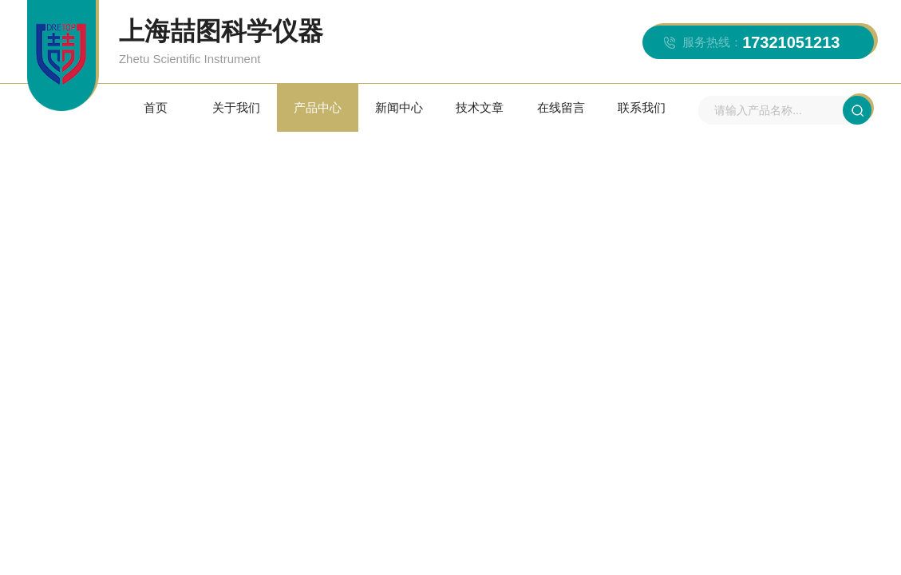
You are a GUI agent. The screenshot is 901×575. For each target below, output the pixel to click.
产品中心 (318, 107)
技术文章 (480, 107)
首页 (156, 107)
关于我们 (236, 107)
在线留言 (561, 107)
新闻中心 (399, 107)
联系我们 (642, 107)
